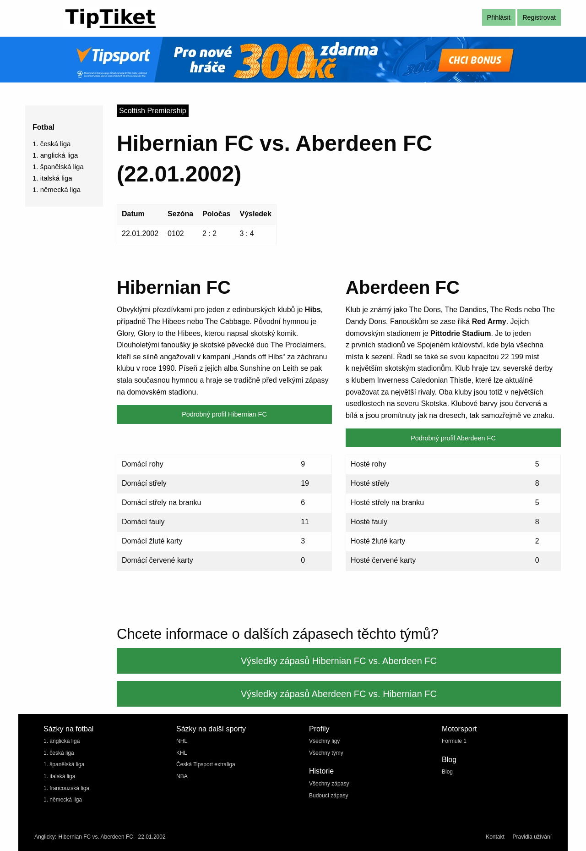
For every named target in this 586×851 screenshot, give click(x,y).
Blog (447, 772)
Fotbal (43, 127)
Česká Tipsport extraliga (205, 764)
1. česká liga (52, 144)
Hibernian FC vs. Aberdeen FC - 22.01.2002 (111, 837)
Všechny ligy (324, 741)
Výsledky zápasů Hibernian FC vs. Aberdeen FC (339, 661)
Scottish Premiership (152, 111)
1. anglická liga (55, 155)
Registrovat (539, 17)
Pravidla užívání (532, 837)
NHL (181, 741)
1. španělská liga (58, 166)
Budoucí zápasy (328, 795)
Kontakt (495, 837)
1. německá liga (57, 189)
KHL (181, 753)
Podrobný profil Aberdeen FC (453, 438)
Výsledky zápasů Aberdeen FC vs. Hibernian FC (339, 694)
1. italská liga (52, 178)
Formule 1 (454, 741)
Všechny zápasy (329, 783)
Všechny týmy (326, 753)
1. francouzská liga (66, 788)
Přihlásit (498, 17)
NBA (182, 776)
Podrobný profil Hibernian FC (224, 414)
